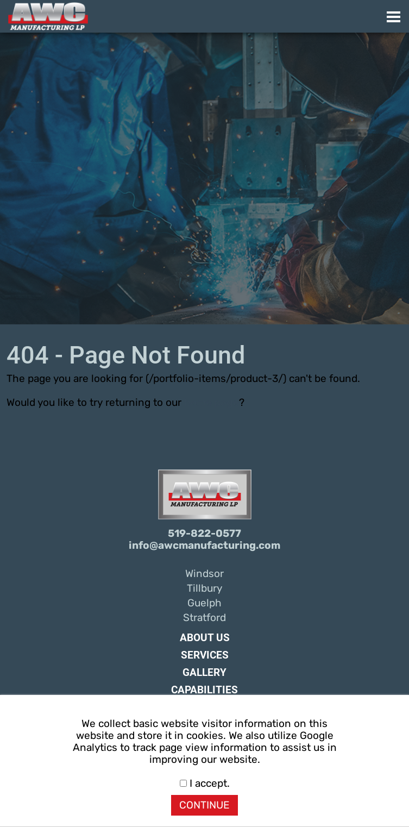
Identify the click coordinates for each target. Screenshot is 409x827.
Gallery (204, 673)
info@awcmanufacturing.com (204, 546)
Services (205, 655)
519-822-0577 (204, 534)
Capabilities (204, 690)
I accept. (205, 784)
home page (211, 403)
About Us (205, 638)
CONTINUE (204, 805)
